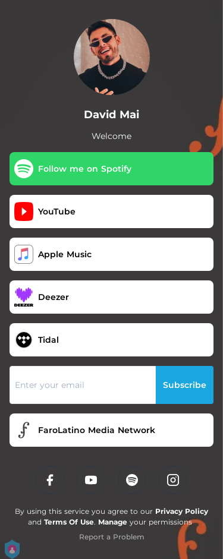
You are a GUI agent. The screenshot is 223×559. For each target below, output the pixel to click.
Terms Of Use (69, 521)
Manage (112, 521)
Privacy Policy (181, 511)
